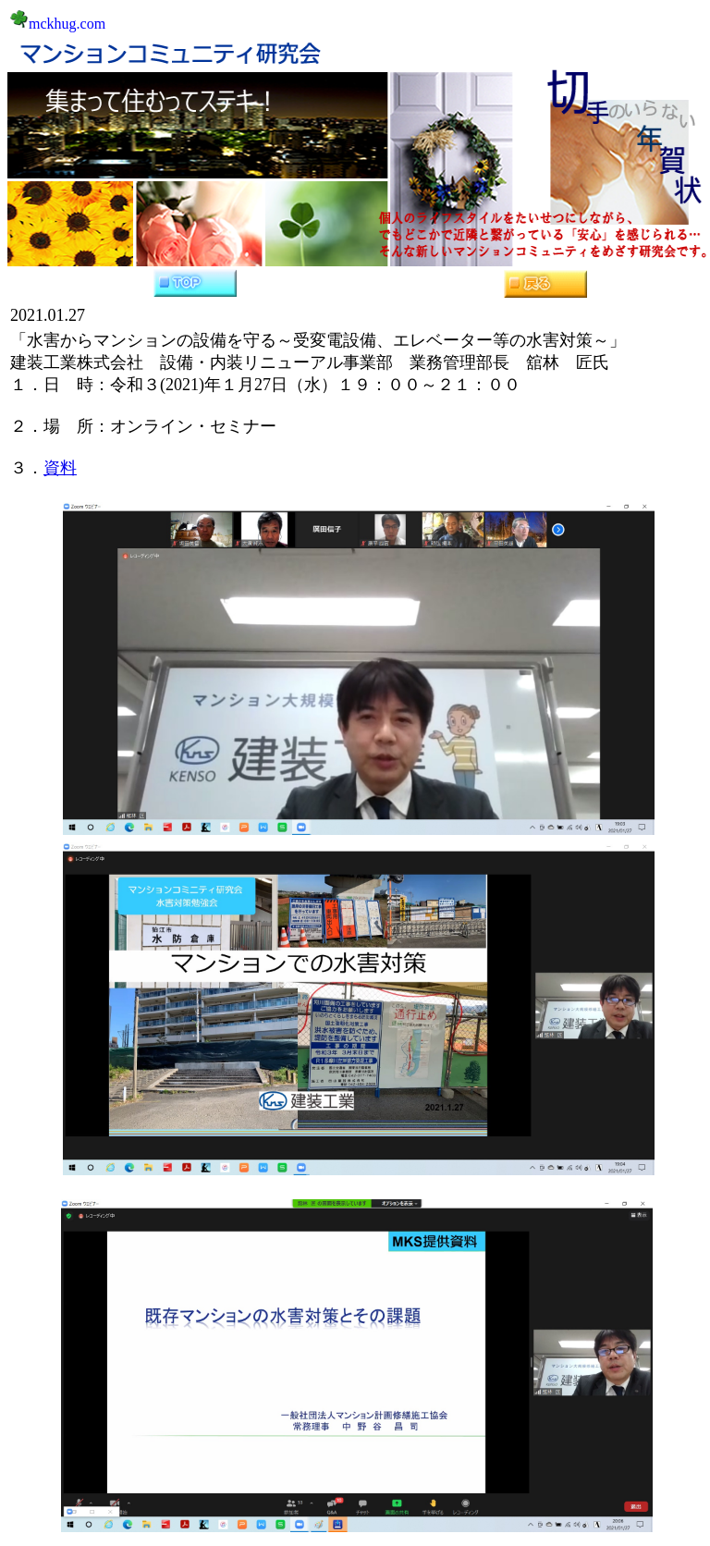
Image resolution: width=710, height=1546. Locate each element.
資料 (60, 468)
